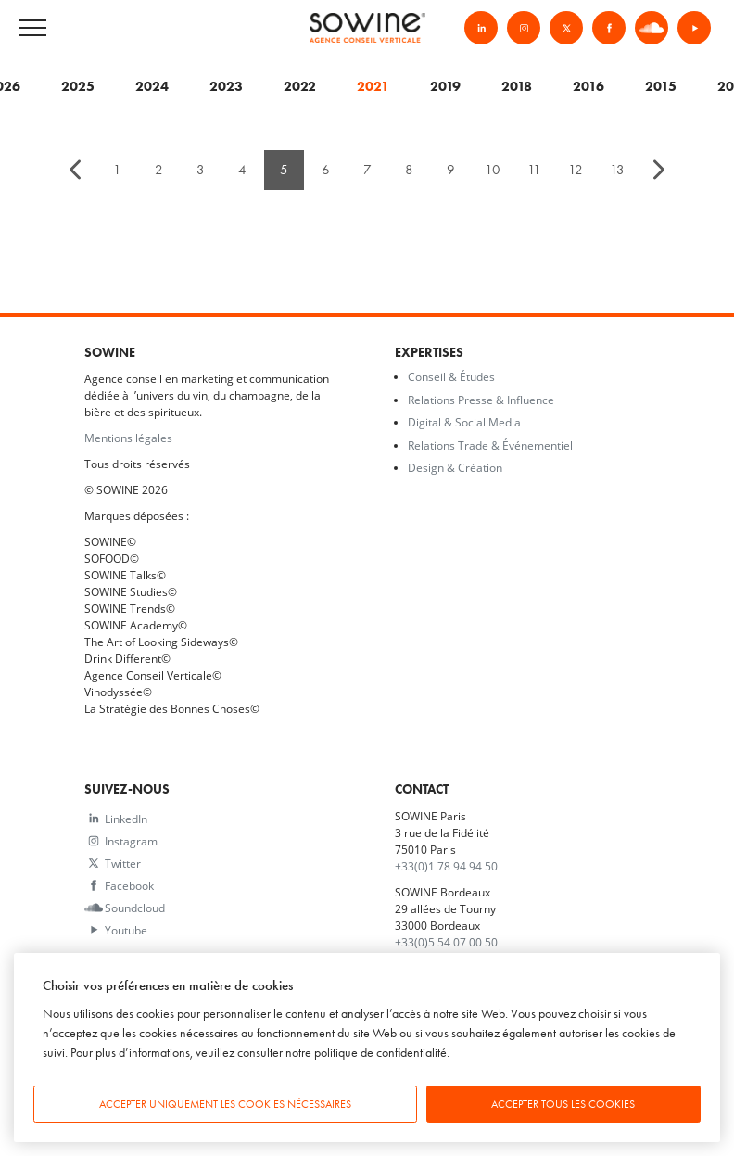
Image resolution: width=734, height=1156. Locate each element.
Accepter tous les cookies (563, 1104)
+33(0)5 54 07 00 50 (446, 941)
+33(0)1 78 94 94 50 (446, 865)
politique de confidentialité (380, 1053)
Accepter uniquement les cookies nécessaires (225, 1104)
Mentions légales (128, 437)
